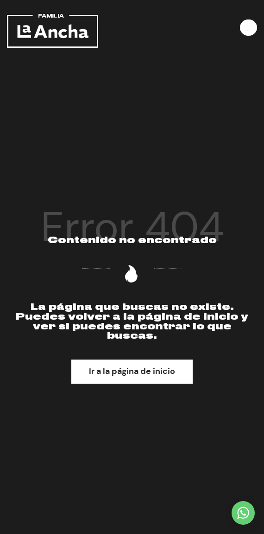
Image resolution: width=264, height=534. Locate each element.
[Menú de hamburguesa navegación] (248, 27)
